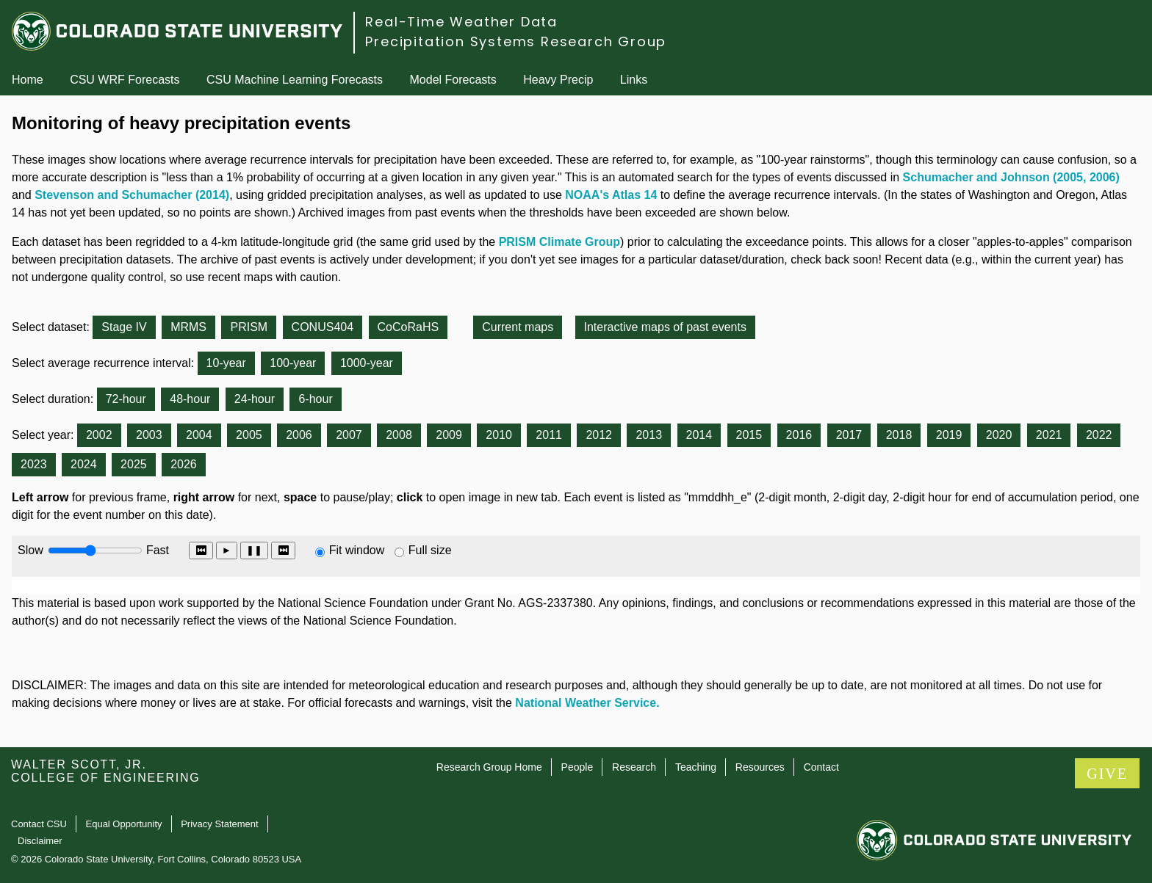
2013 (649, 435)
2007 (349, 435)
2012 (599, 435)
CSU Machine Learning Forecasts (294, 79)
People (577, 767)
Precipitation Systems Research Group (515, 41)
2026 (183, 464)
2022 (1099, 435)
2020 (999, 435)
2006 (299, 435)
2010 (499, 435)
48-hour (190, 399)
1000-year (366, 363)
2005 (249, 435)
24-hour (254, 399)
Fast (156, 550)
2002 (99, 435)
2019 (949, 435)
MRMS (188, 327)
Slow (30, 550)
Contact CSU (39, 823)
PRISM (248, 327)
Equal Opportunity (124, 823)
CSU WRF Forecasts (124, 79)
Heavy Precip (558, 79)
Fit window (357, 550)
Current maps (517, 327)
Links (633, 79)
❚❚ (254, 550)
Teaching (695, 767)
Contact (821, 767)
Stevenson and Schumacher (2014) (132, 195)
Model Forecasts (453, 79)
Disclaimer (40, 840)
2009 (449, 435)
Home (27, 79)
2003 (149, 435)
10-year (226, 363)
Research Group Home (489, 767)
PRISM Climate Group (559, 242)
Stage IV (123, 327)
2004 (199, 435)
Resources (760, 767)
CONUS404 (322, 327)
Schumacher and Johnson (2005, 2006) (1011, 177)
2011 (549, 435)
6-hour (315, 399)
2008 (399, 435)
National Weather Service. (587, 703)
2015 (749, 435)
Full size (430, 550)
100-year (293, 363)
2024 (84, 464)
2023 (34, 464)
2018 (899, 435)
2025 (133, 464)
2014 (699, 435)
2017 (849, 435)
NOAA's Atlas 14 (611, 195)
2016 (799, 435)
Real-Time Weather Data (461, 21)
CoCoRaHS (408, 327)
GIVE (1107, 774)
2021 (1049, 435)
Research (634, 767)
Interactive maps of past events (665, 327)
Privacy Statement (220, 823)
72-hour (126, 399)
